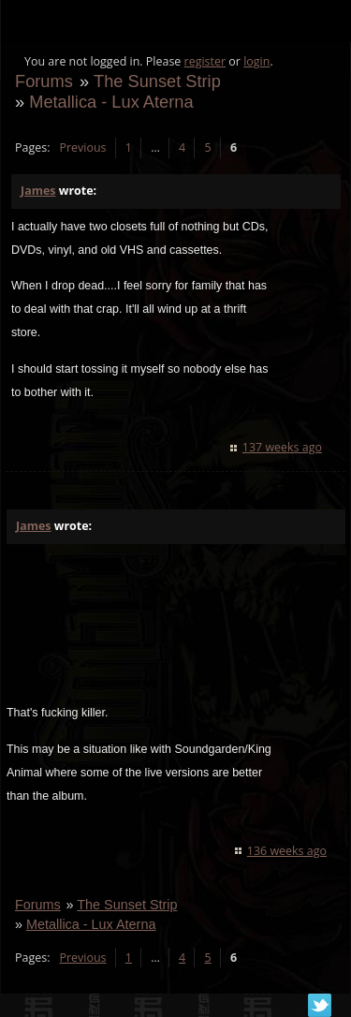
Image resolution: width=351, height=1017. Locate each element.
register (205, 61)
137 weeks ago (282, 447)
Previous (82, 147)
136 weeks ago (287, 851)
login (256, 61)
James (38, 191)
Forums (44, 81)
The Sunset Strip (157, 81)
